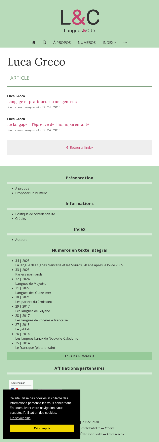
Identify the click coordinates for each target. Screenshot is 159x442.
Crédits (20, 218)
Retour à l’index (79, 147)
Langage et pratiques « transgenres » (42, 101)
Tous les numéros (79, 356)
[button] (44, 42)
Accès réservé (116, 434)
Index (109, 42)
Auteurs (21, 239)
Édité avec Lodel (91, 434)
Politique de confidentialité (35, 214)
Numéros (87, 42)
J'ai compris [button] (41, 428)
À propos (62, 42)
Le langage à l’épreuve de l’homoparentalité (48, 124)
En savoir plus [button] (20, 418)
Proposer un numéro (31, 193)
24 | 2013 (53, 107)
